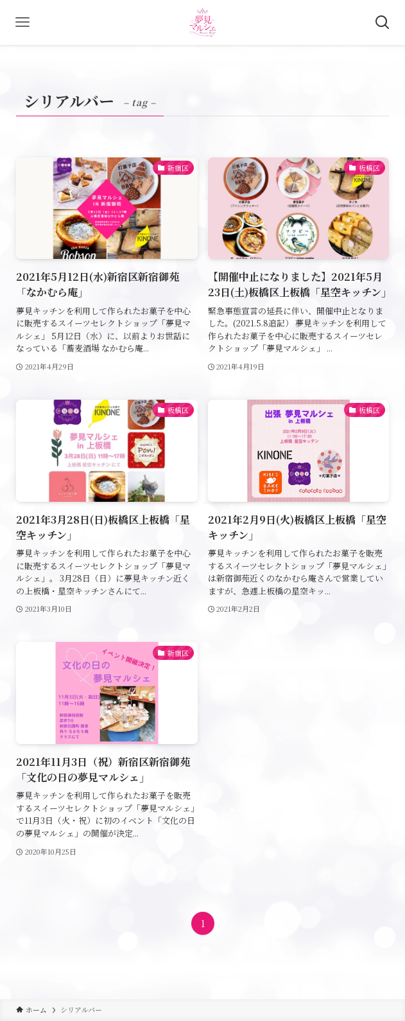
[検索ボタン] (382, 22)
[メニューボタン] (22, 22)
